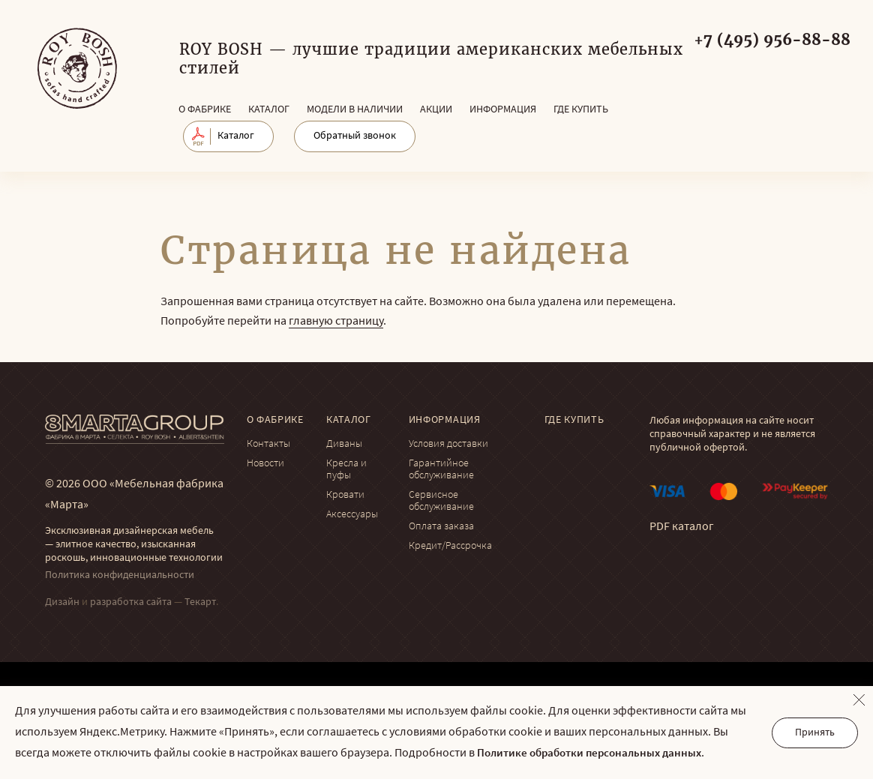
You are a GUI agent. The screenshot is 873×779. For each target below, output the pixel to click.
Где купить (581, 109)
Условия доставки (448, 444)
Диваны (344, 444)
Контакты (268, 444)
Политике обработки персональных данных (589, 754)
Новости (265, 463)
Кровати (345, 495)
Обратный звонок (355, 136)
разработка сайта (131, 602)
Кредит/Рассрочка (450, 546)
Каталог (269, 109)
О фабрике (204, 109)
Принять (815, 733)
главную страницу (336, 322)
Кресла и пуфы (346, 469)
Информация (503, 109)
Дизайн (62, 602)
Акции (436, 109)
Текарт (200, 602)
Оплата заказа (441, 526)
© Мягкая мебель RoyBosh (77, 68)
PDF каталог (682, 527)
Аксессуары (352, 514)
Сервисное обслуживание (441, 501)
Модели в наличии (355, 109)
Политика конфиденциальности (119, 575)
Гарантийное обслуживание (441, 469)
